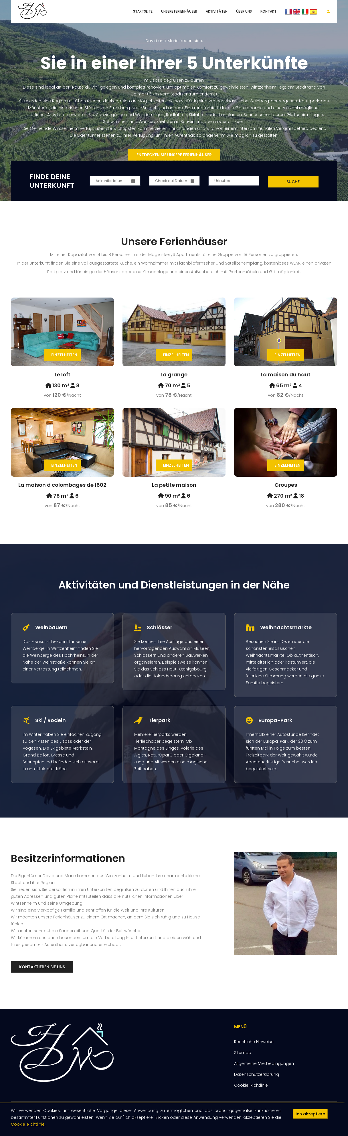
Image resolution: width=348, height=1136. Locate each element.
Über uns (244, 11)
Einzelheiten (64, 355)
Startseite (143, 11)
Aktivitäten (217, 11)
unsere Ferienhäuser (179, 11)
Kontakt (268, 11)
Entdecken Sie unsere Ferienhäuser (174, 155)
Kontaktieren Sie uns (42, 967)
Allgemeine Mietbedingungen (264, 1063)
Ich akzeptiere (310, 1116)
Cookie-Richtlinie (28, 1127)
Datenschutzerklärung (256, 1074)
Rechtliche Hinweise (254, 1042)
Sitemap (242, 1052)
